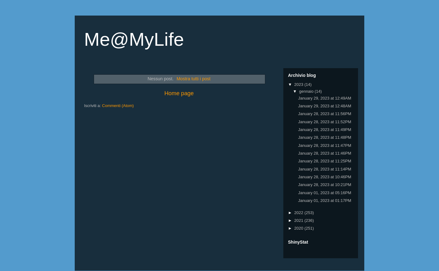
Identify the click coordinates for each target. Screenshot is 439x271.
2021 (299, 220)
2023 (299, 84)
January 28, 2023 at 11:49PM (324, 129)
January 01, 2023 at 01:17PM (324, 200)
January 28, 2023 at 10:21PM (324, 184)
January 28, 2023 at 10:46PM (324, 177)
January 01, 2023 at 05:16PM (324, 192)
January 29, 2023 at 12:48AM (324, 106)
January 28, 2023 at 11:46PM (324, 153)
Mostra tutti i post (193, 78)
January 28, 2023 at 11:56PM (324, 113)
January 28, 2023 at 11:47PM (324, 145)
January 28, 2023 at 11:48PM (324, 137)
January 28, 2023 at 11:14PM (324, 169)
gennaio (307, 91)
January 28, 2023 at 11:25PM (324, 161)
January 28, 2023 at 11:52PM (324, 121)
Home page (179, 93)
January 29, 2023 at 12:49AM (324, 98)
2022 (299, 212)
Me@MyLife (134, 39)
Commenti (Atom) (118, 105)
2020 (299, 228)
